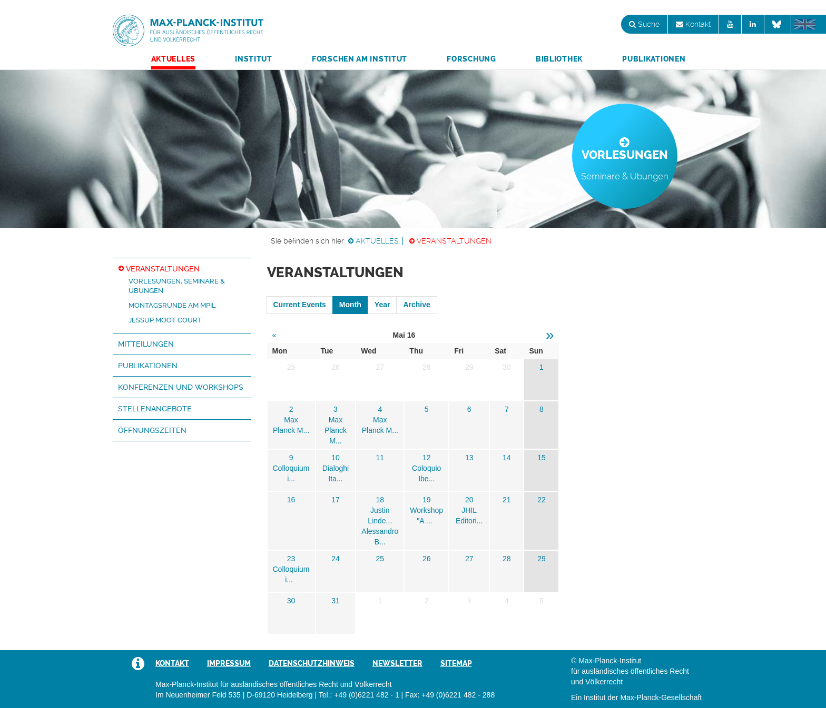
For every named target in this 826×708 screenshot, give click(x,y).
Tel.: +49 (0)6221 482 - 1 (359, 695)
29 (541, 558)
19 (426, 499)
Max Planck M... (335, 430)
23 (291, 558)
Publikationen (653, 59)
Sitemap (456, 663)
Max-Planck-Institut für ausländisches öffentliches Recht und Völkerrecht (188, 30)
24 (335, 558)
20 (469, 499)
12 (426, 457)
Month (350, 304)
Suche (644, 24)
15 (541, 457)
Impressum (229, 663)
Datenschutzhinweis (312, 663)
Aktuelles (173, 59)
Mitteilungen (146, 344)
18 (380, 499)
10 (335, 457)
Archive (416, 304)
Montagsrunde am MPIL (172, 305)
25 (380, 558)
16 (291, 499)
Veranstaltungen (454, 241)
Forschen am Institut (359, 59)
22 (541, 499)
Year (382, 304)
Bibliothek (559, 59)
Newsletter (397, 663)
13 (469, 457)
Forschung (471, 59)
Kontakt (693, 24)
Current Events (299, 304)
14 (507, 457)
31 (335, 600)
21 (507, 499)
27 (469, 558)
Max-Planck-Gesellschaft (661, 697)
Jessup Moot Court (165, 320)
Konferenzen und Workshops (180, 387)
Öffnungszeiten (152, 430)
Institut (253, 59)
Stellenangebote (155, 408)
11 (380, 457)
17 (335, 499)
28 (507, 558)
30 (291, 600)
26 (426, 558)
